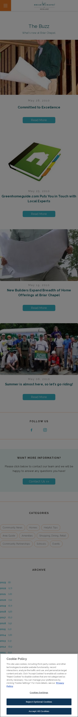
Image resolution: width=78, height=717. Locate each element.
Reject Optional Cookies (39, 702)
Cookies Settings (39, 693)
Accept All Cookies (39, 712)
